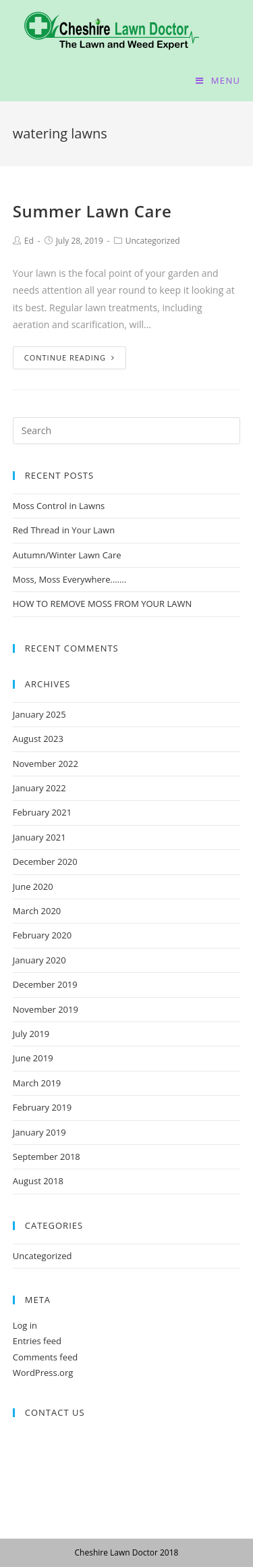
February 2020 (42, 935)
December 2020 (45, 861)
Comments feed (45, 1357)
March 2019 (37, 1083)
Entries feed (37, 1341)
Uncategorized (152, 240)
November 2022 (45, 764)
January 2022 (39, 788)
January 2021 (39, 837)
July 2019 (31, 1034)
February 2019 (42, 1107)
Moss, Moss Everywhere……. (69, 579)
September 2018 (46, 1156)
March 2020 (37, 911)
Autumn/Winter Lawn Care (67, 555)
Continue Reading (69, 357)
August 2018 (38, 1181)
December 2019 (45, 984)
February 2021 (42, 812)
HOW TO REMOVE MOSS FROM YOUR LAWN (102, 603)
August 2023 (38, 739)
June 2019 (33, 1058)
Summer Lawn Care (92, 211)
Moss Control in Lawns (59, 506)
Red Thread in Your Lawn (64, 530)
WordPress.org (43, 1372)
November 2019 (45, 1009)
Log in (25, 1325)
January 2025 (39, 714)
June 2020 (33, 886)
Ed (29, 240)
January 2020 (39, 960)
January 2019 (39, 1132)
